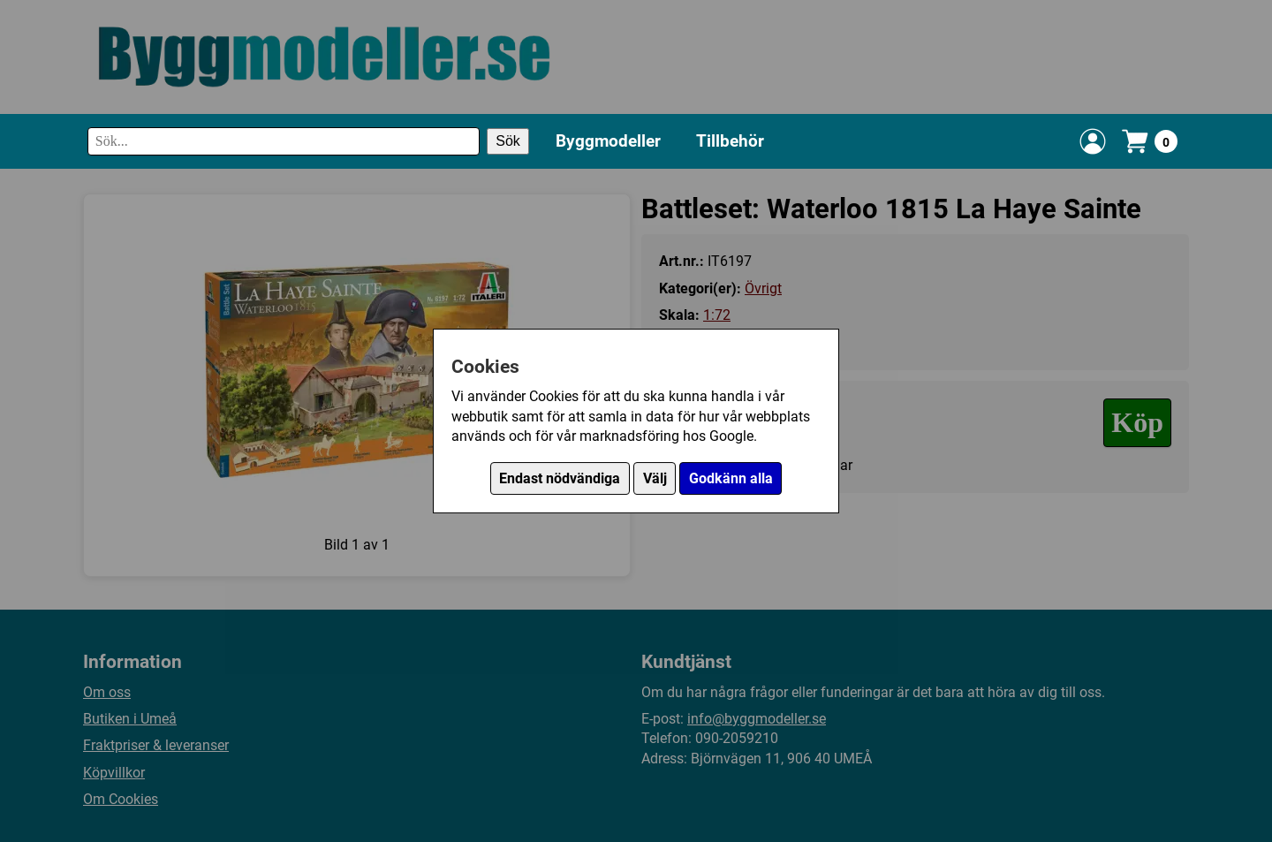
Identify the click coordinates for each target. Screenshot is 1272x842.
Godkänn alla (731, 478)
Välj (655, 478)
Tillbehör (730, 141)
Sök (508, 140)
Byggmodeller (608, 141)
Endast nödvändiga (559, 478)
